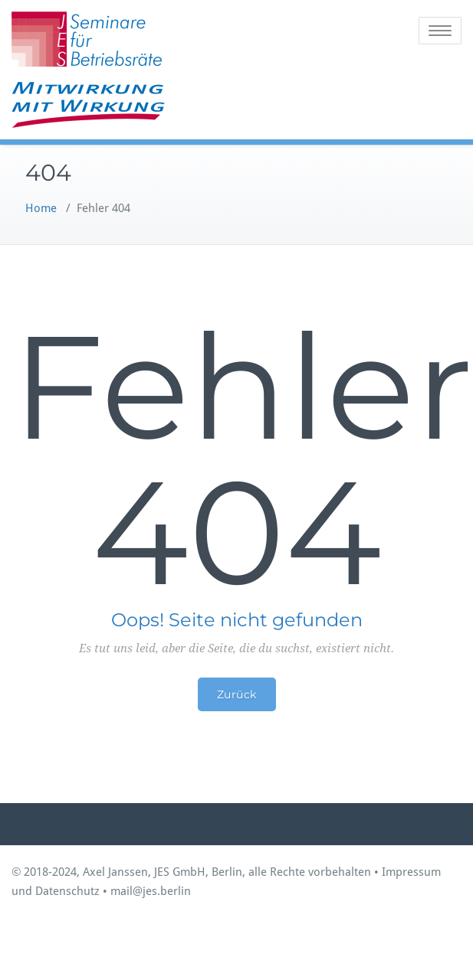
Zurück (237, 694)
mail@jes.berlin (150, 891)
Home (41, 208)
